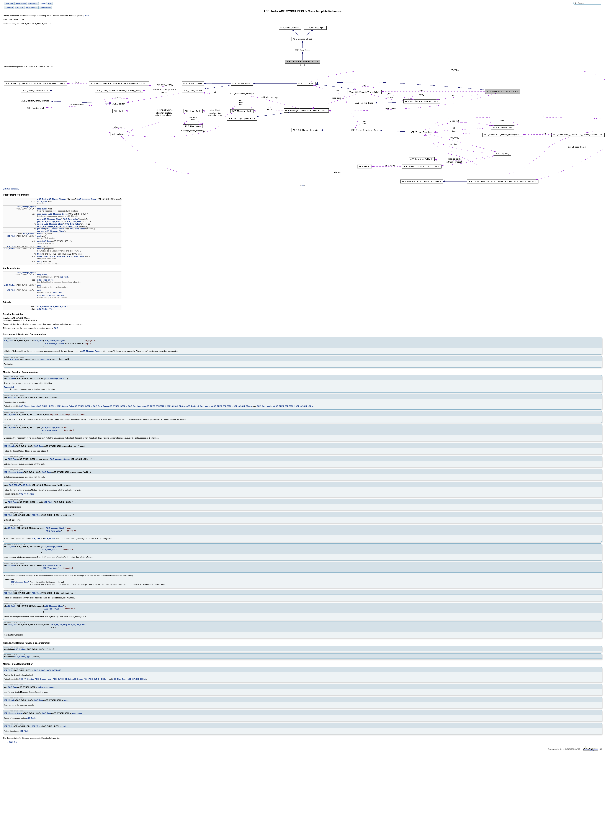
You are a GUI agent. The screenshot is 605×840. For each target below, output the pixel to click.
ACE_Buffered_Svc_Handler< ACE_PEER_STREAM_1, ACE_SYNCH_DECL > (219, 408)
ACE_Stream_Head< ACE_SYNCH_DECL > (37, 408)
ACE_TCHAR (28, 234)
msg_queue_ (42, 275)
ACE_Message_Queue (86, 200)
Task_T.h (13, 746)
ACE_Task (41, 200)
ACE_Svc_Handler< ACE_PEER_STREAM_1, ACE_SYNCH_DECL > (156, 408)
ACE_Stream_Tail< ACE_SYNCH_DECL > (74, 408)
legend (302, 65)
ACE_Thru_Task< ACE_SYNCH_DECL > (110, 408)
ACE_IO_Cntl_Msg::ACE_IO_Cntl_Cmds (66, 257)
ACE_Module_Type (45, 309)
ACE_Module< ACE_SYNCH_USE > (52, 307)
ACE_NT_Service (26, 496)
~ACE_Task (42, 202)
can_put (40, 232)
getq (39, 222)
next (39, 236)
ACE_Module (9, 249)
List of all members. (11, 189)
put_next (41, 229)
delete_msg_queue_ (46, 280)
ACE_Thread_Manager (57, 200)
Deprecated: (9, 389)
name (39, 234)
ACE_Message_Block (51, 220)
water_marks (42, 257)
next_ (39, 291)
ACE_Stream (49, 541)
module (40, 249)
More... (88, 16)
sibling (40, 247)
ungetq (40, 224)
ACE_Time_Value (70, 220)
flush (39, 254)
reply (39, 227)
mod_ (39, 285)
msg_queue (42, 209)
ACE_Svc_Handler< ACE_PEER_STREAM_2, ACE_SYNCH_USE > (285, 408)
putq (39, 220)
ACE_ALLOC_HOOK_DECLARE (51, 296)
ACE (56, 329)
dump (39, 262)
